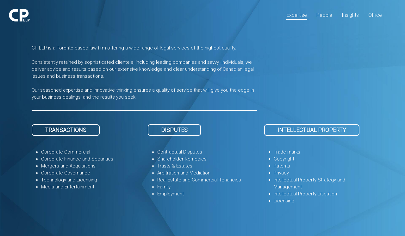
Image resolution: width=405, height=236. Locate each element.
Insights (350, 15)
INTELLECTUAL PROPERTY (311, 130)
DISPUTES (174, 130)
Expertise (296, 15)
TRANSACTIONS (65, 130)
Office (375, 15)
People (324, 15)
